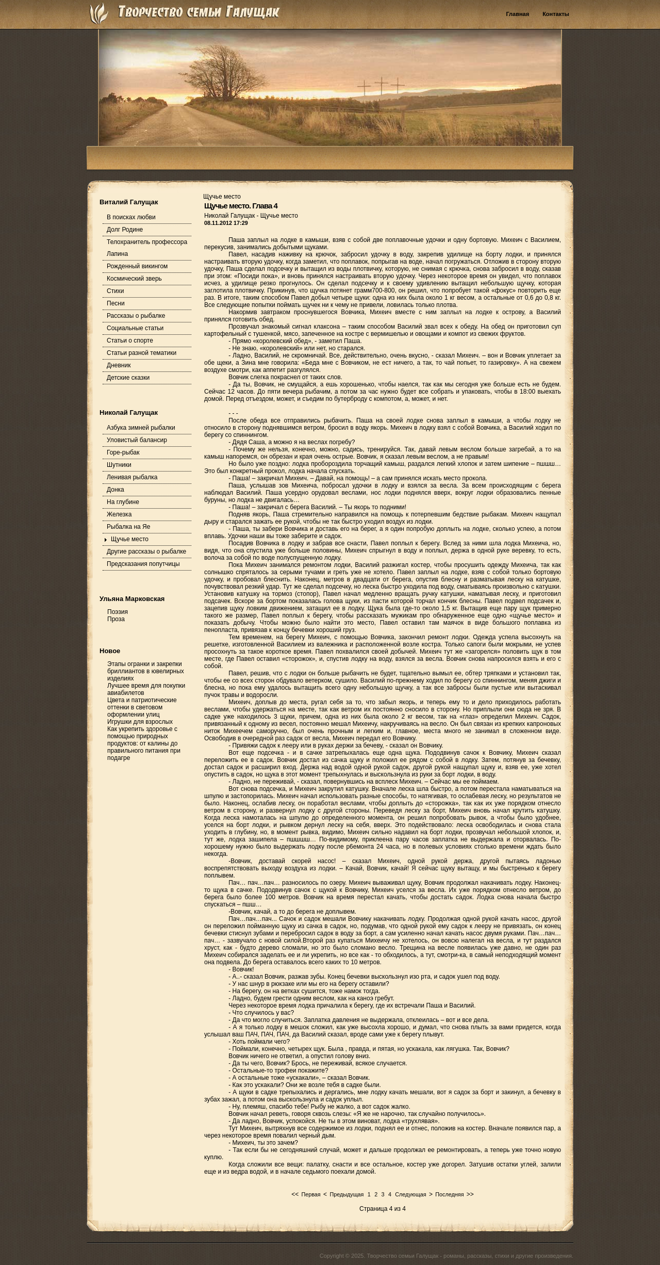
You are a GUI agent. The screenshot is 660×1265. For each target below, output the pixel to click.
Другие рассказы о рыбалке (146, 551)
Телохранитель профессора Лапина (147, 247)
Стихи (115, 291)
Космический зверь (134, 278)
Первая (310, 1194)
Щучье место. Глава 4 (240, 205)
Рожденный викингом (137, 266)
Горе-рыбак (123, 452)
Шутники (119, 464)
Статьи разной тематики (141, 352)
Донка (115, 489)
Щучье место (129, 539)
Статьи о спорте (130, 340)
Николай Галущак (230, 215)
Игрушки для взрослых (140, 721)
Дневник (118, 365)
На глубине (123, 502)
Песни (116, 303)
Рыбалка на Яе (128, 526)
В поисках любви (131, 217)
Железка (119, 514)
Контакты (555, 14)
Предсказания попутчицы (143, 563)
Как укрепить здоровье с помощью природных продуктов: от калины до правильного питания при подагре (143, 743)
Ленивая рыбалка (132, 477)
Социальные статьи (135, 328)
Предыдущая (346, 1194)
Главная (517, 14)
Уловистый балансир (137, 440)
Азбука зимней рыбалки (141, 427)
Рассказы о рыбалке (136, 315)
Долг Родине (125, 229)
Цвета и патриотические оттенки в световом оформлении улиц (142, 707)
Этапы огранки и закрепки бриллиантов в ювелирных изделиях (145, 671)
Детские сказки (128, 377)
